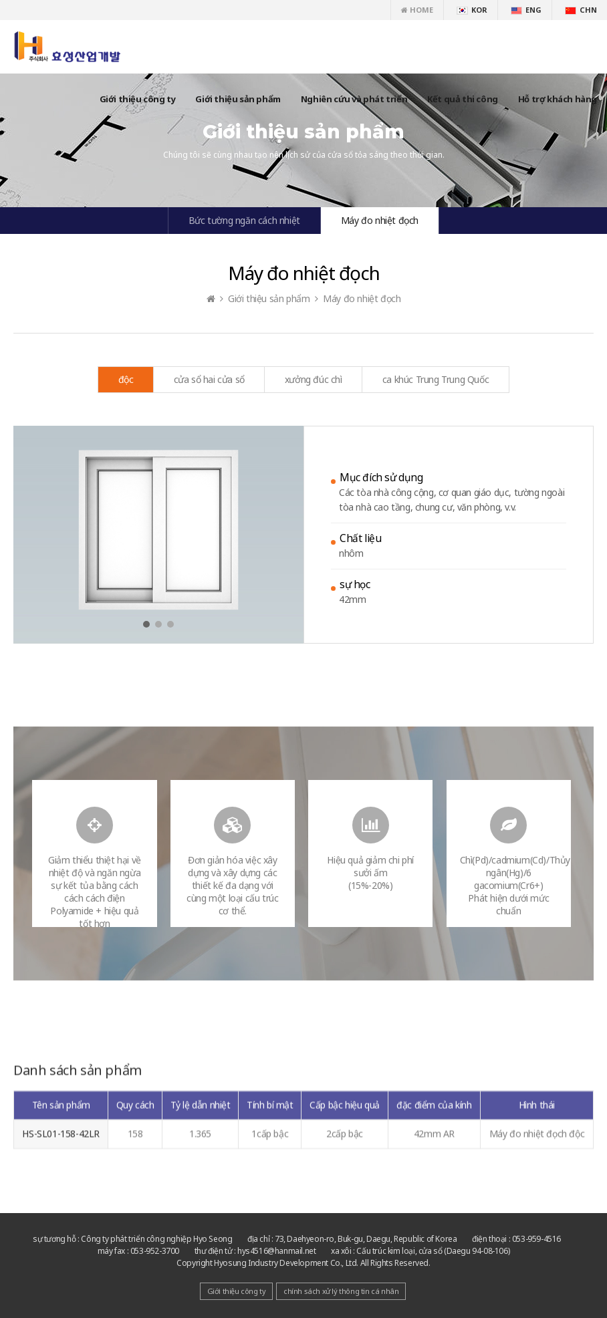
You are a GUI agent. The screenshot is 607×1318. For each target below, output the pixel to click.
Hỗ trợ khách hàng (557, 99)
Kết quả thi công (462, 99)
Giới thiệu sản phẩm (237, 99)
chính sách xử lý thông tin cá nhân (340, 1291)
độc (126, 379)
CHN (581, 10)
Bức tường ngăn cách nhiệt (244, 220)
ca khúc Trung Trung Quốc (435, 379)
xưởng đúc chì (313, 379)
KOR (472, 10)
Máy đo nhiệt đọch (379, 220)
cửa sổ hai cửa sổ (209, 379)
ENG (526, 10)
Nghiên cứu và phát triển (354, 99)
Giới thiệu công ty (138, 99)
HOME (417, 10)
